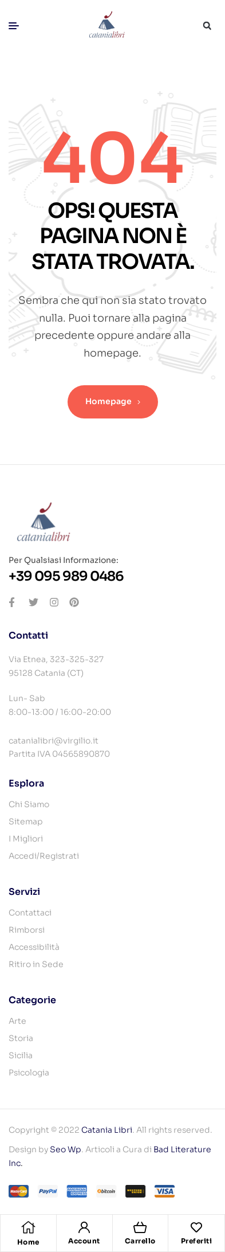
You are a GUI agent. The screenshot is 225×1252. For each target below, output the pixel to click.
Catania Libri (106, 1130)
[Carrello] (140, 1227)
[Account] (84, 1227)
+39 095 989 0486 (66, 576)
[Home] (28, 1227)
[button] (207, 26)
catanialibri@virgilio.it (53, 740)
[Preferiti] (196, 1227)
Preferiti (196, 1241)
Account (84, 1241)
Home (28, 1242)
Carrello (140, 1241)
